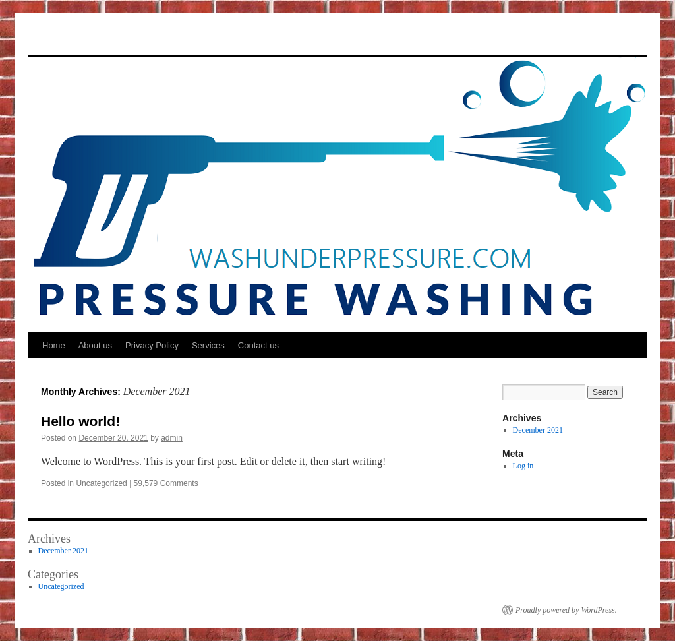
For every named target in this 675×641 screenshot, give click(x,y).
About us (95, 345)
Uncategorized (101, 483)
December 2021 (538, 430)
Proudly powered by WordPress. (566, 610)
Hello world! (80, 421)
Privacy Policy (152, 345)
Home (53, 345)
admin (172, 438)
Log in (523, 465)
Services (208, 345)
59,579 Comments (166, 483)
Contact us (258, 345)
